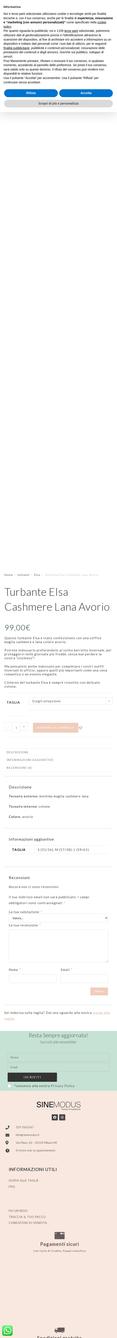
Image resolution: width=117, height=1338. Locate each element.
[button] (81, 728)
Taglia (13, 702)
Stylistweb (98, 1329)
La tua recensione (25, 925)
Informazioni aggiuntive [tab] (30, 760)
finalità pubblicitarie (16, 48)
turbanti (23, 575)
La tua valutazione (25, 912)
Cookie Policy (64, 1329)
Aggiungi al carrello (55, 727)
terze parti (71, 31)
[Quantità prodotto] (16, 728)
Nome (15, 970)
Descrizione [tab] (18, 752)
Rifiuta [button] (31, 93)
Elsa (37, 575)
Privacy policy (43, 1329)
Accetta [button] (86, 93)
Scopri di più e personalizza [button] (58, 103)
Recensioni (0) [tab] (19, 767)
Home (8, 575)
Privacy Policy (63, 1086)
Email (66, 970)
